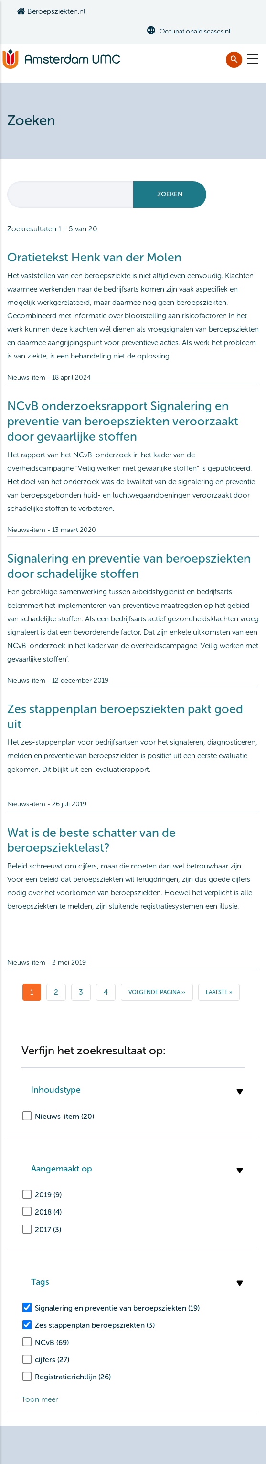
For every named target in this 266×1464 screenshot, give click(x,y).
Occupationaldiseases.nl (195, 31)
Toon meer (39, 1399)
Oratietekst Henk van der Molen (94, 257)
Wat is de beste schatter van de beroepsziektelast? (91, 840)
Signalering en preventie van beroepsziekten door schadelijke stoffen (129, 566)
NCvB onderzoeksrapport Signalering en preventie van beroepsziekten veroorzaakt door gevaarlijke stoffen (122, 421)
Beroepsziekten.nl (51, 11)
